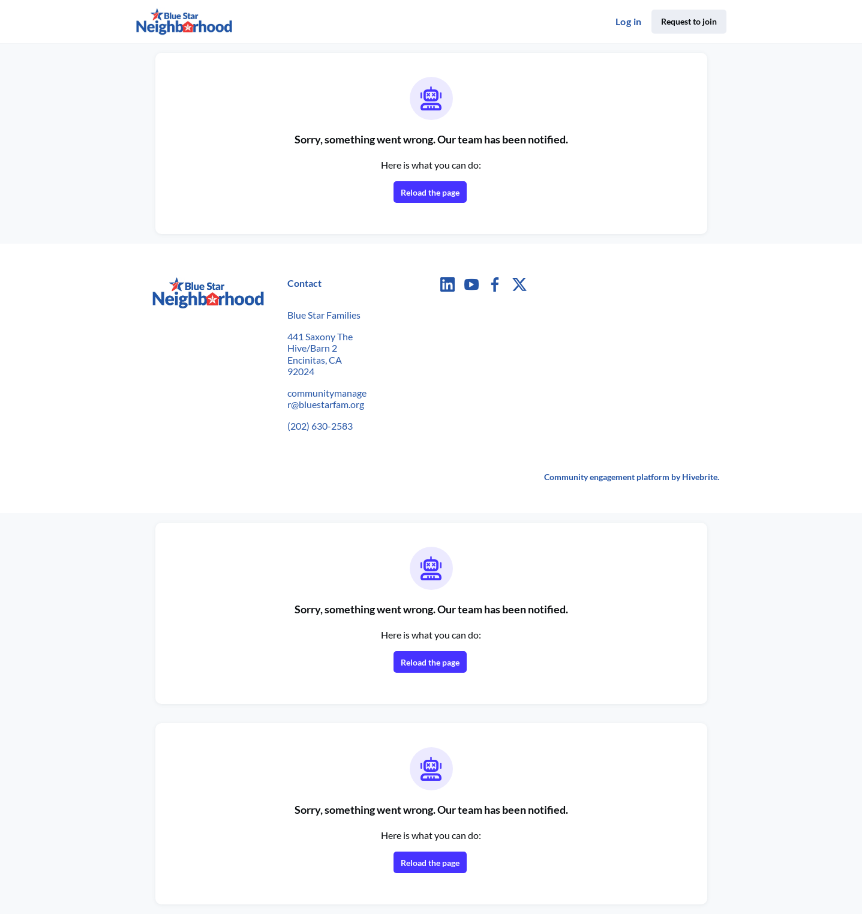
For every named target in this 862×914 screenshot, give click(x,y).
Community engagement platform (606, 477)
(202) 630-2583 (320, 425)
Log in (628, 21)
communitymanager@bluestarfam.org (327, 398)
